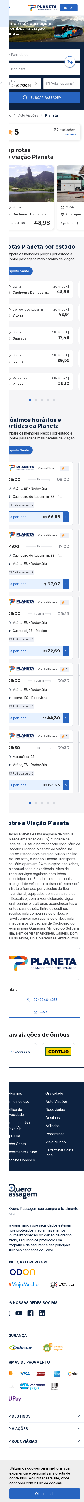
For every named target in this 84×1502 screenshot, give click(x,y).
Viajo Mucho (55, 1142)
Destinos (52, 1117)
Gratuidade (54, 1093)
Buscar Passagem (42, 97)
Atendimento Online (21, 1152)
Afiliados (52, 1126)
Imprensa (12, 1135)
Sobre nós (13, 1093)
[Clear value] (36, 83)
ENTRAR (68, 7)
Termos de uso (17, 1101)
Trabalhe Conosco (20, 1160)
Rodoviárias (55, 1109)
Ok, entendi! (44, 1493)
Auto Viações (56, 1101)
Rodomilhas (55, 1134)
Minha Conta (15, 1144)
